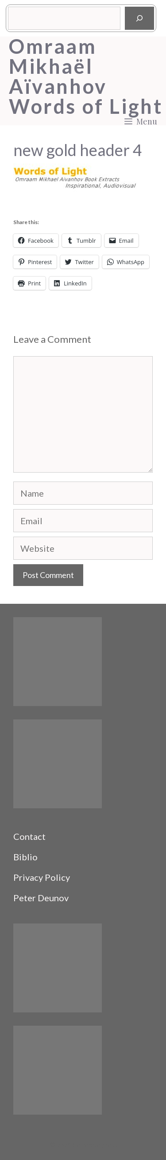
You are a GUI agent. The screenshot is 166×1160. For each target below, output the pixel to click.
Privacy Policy (41, 877)
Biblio (25, 856)
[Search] (139, 18)
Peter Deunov (41, 897)
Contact (29, 836)
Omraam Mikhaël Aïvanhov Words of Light (86, 76)
